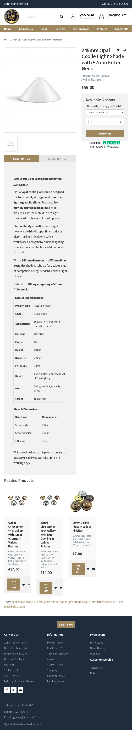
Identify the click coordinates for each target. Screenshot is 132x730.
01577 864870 (11, 675)
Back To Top (66, 624)
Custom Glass (81, 29)
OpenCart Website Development (22, 724)
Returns (94, 673)
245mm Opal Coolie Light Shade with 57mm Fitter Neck (36, 39)
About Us (52, 659)
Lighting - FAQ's (56, 675)
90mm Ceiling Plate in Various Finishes (82, 527)
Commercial (26, 29)
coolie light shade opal (73, 602)
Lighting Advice (55, 681)
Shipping (52, 670)
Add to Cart (104, 133)
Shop (44, 29)
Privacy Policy (55, 642)
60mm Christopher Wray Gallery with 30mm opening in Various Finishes (15, 534)
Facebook (7, 690)
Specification (57, 158)
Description (21, 158)
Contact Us (121, 29)
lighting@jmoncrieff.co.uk (19, 681)
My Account (96, 642)
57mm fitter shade (100, 602)
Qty (89, 121)
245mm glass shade (46, 602)
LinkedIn (20, 690)
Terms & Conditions (58, 653)
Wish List (95, 653)
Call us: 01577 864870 (115, 4)
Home (7, 29)
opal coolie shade (22, 602)
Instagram (13, 690)
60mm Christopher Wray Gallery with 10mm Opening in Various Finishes (48, 534)
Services (60, 29)
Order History (98, 648)
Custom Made (55, 664)
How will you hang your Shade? (104, 106)
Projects (102, 29)
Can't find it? (54, 648)
